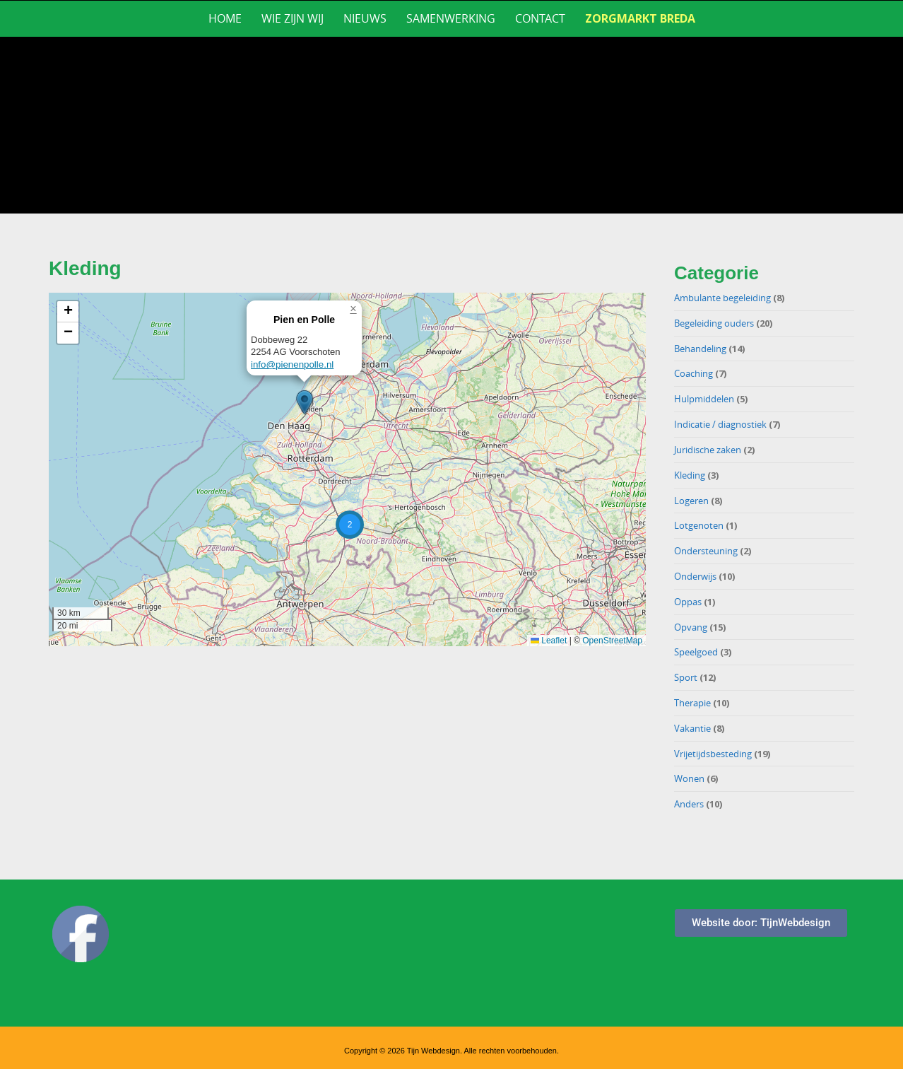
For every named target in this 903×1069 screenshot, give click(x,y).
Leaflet (549, 641)
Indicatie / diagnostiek (720, 424)
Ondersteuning (706, 550)
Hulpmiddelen (704, 398)
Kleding (689, 475)
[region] (451, 125)
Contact (540, 18)
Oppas (688, 601)
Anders (689, 804)
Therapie (692, 702)
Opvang (690, 627)
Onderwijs (695, 576)
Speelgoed (696, 652)
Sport (685, 677)
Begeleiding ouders (714, 323)
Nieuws (364, 18)
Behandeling (700, 348)
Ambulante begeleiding (722, 297)
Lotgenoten (699, 525)
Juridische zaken (707, 449)
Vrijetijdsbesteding (713, 753)
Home (225, 18)
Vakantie (692, 728)
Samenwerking (450, 18)
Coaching (693, 373)
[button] (304, 402)
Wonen (689, 778)
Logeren (691, 500)
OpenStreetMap (612, 641)
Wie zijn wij (292, 18)
